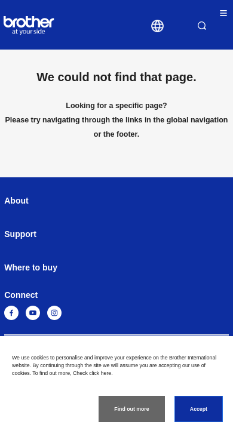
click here (100, 373)
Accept (198, 409)
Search (202, 26)
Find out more (131, 409)
